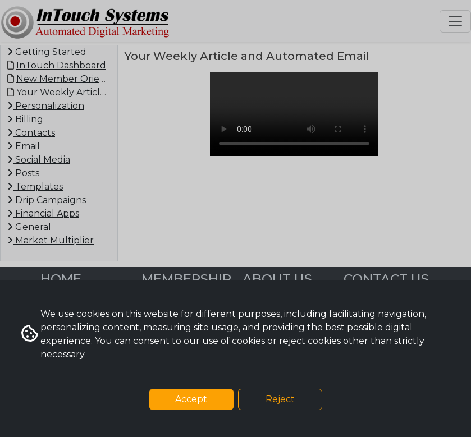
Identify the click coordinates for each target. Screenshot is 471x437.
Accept (191, 399)
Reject (280, 399)
